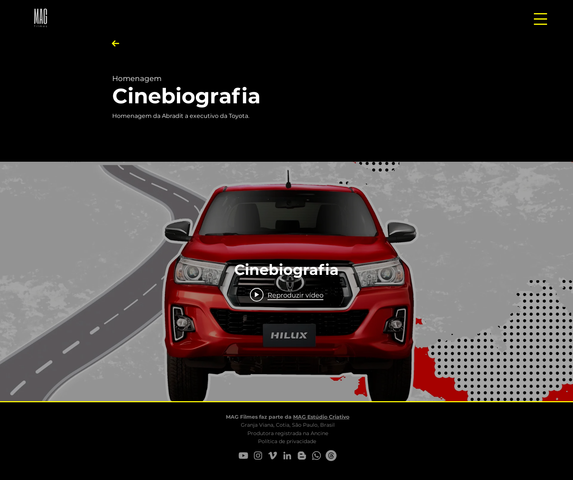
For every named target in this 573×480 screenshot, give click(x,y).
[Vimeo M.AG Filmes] (272, 455)
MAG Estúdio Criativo (321, 417)
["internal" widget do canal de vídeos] (286, 281)
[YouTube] (243, 455)
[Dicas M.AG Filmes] (301, 455)
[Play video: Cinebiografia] (286, 295)
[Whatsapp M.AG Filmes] (316, 455)
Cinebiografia (186, 95)
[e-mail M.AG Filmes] (331, 455)
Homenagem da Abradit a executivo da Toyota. (180, 115)
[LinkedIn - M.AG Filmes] (287, 455)
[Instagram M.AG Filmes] (258, 455)
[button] (540, 19)
